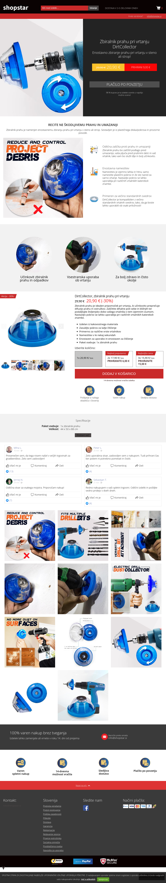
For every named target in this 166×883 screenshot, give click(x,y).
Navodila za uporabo (54, 848)
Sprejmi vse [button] (103, 879)
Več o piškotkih (88, 879)
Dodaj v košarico (119, 375)
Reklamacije (49, 831)
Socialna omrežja (52, 841)
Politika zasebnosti (53, 817)
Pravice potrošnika (53, 838)
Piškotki (47, 821)
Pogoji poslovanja (52, 814)
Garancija (48, 828)
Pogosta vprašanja (53, 811)
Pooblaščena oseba (54, 844)
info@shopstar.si (154, 17)
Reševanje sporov (53, 834)
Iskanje (93, 8)
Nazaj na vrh (83, 786)
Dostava (47, 824)
